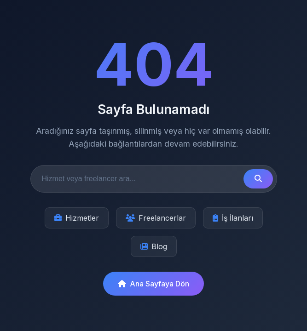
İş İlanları (233, 218)
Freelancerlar (156, 218)
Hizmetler (76, 218)
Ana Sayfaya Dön (153, 283)
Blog (153, 246)
